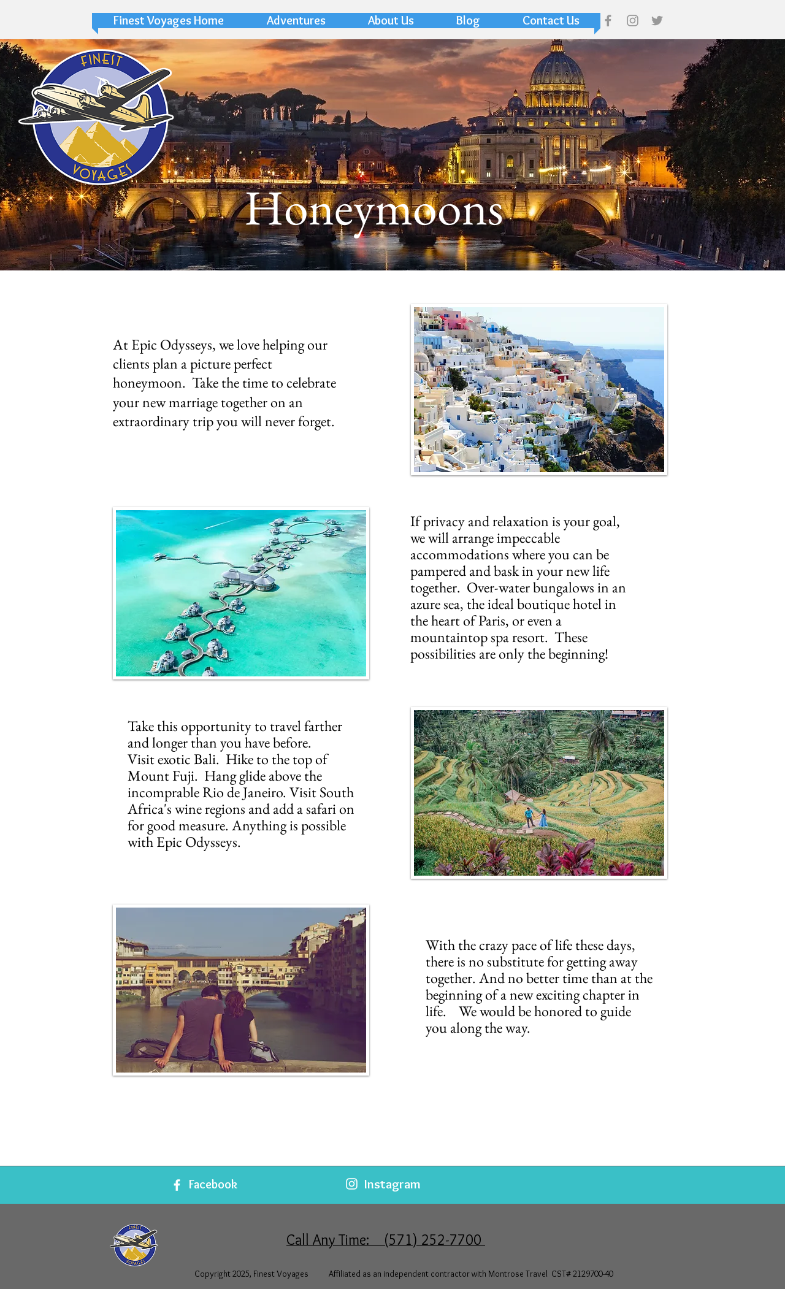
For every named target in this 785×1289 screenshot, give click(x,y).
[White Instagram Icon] (351, 1183)
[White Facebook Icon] (177, 1185)
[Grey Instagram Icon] (632, 20)
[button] (296, 20)
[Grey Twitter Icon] (657, 20)
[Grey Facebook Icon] (608, 20)
